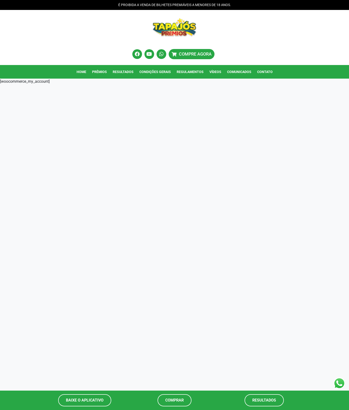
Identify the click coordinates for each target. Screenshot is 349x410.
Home (81, 72)
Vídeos (215, 72)
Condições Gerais (155, 72)
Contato (265, 72)
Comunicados (239, 72)
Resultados (123, 72)
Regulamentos (190, 72)
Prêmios (99, 72)
